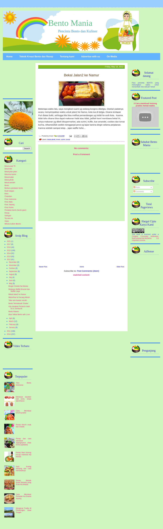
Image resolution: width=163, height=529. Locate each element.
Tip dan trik (9, 218)
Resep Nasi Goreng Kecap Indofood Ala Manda (23, 455)
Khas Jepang (9, 205)
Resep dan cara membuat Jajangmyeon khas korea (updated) (23, 442)
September (13, 271)
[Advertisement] (81, 243)
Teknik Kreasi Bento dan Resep (36, 56)
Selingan (8, 216)
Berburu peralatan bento (14, 188)
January (12, 327)
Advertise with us (90, 56)
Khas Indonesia (10, 199)
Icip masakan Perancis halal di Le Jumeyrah (19, 307)
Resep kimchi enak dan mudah (23, 426)
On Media (112, 56)
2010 (9, 334)
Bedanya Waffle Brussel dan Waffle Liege (19, 290)
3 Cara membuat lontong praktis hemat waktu (145, 104)
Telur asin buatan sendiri (18, 300)
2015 (9, 250)
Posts (136, 187)
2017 (9, 244)
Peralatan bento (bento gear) (15, 210)
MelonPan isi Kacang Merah (19, 297)
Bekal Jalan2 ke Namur (17, 294)
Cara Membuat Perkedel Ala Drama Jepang (23, 496)
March (11, 321)
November (13, 265)
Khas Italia (8, 202)
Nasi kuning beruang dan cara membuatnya (23, 469)
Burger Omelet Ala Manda (18, 286)
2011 (9, 331)
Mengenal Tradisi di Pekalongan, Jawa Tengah (23, 510)
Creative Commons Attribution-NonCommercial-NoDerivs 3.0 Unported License (145, 238)
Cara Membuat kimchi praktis (23, 412)
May (11, 283)
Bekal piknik (9, 180)
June (11, 280)
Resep (7, 213)
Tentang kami (67, 56)
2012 (9, 259)
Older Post (120, 267)
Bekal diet (8, 169)
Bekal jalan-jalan (11, 172)
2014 (9, 253)
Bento (7, 185)
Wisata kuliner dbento (13, 224)
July (10, 277)
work (138, 234)
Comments (138, 192)
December (13, 262)
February (12, 324)
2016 (9, 247)
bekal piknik (51, 139)
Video (7, 221)
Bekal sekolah (10, 183)
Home (9, 56)
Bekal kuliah (9, 177)
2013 (9, 256)
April (11, 318)
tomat (68, 139)
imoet (58, 139)
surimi (63, 139)
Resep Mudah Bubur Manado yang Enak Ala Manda (23, 482)
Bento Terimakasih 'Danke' (18, 303)
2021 (9, 241)
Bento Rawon (14, 312)
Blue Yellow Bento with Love (19, 314)
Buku (6, 194)
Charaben (8, 196)
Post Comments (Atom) (88, 271)
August (12, 274)
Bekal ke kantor (10, 174)
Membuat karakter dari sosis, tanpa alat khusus (23, 399)
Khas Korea (9, 207)
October (12, 268)
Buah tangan (9, 191)
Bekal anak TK (10, 166)
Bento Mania (70, 23)
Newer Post (43, 267)
